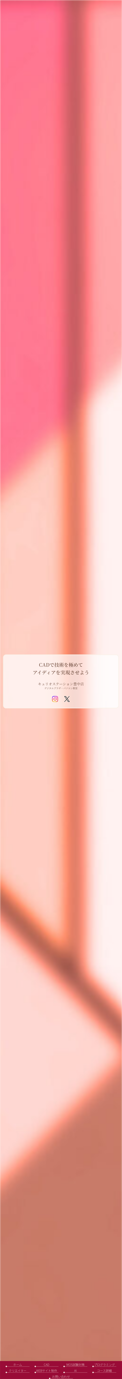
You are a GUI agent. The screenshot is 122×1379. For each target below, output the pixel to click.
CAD (46, 1365)
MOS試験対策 (75, 1365)
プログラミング (104, 1365)
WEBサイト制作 (46, 1371)
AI (75, 1371)
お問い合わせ (61, 1377)
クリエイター (17, 1371)
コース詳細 (104, 1371)
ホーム (17, 1365)
